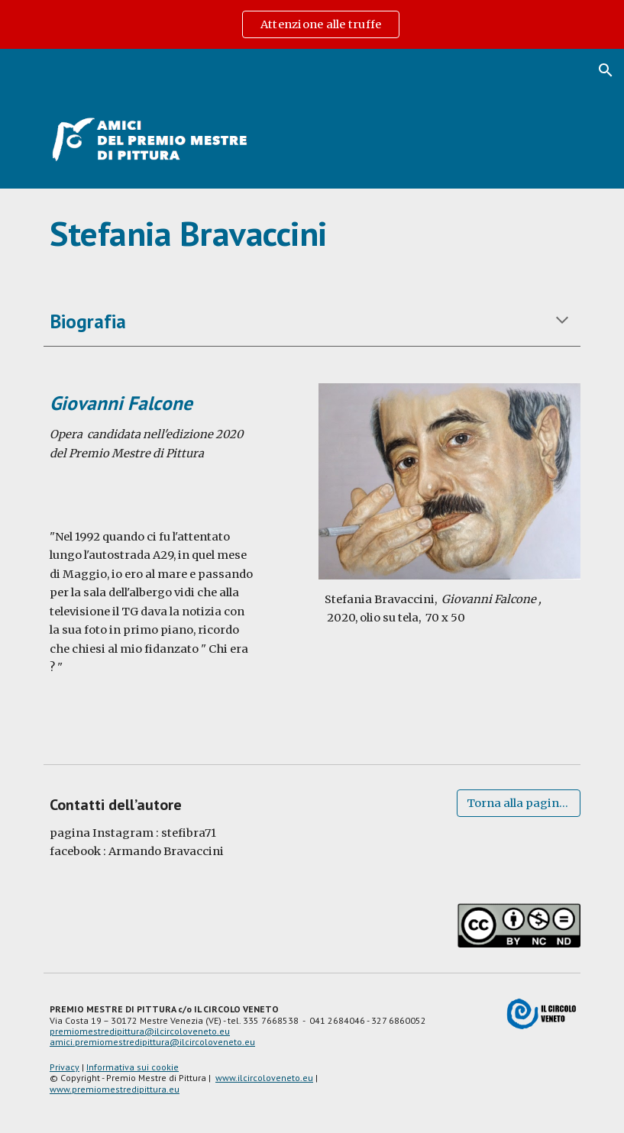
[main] (312, 233)
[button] (605, 70)
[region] (312, 24)
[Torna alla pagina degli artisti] (518, 803)
